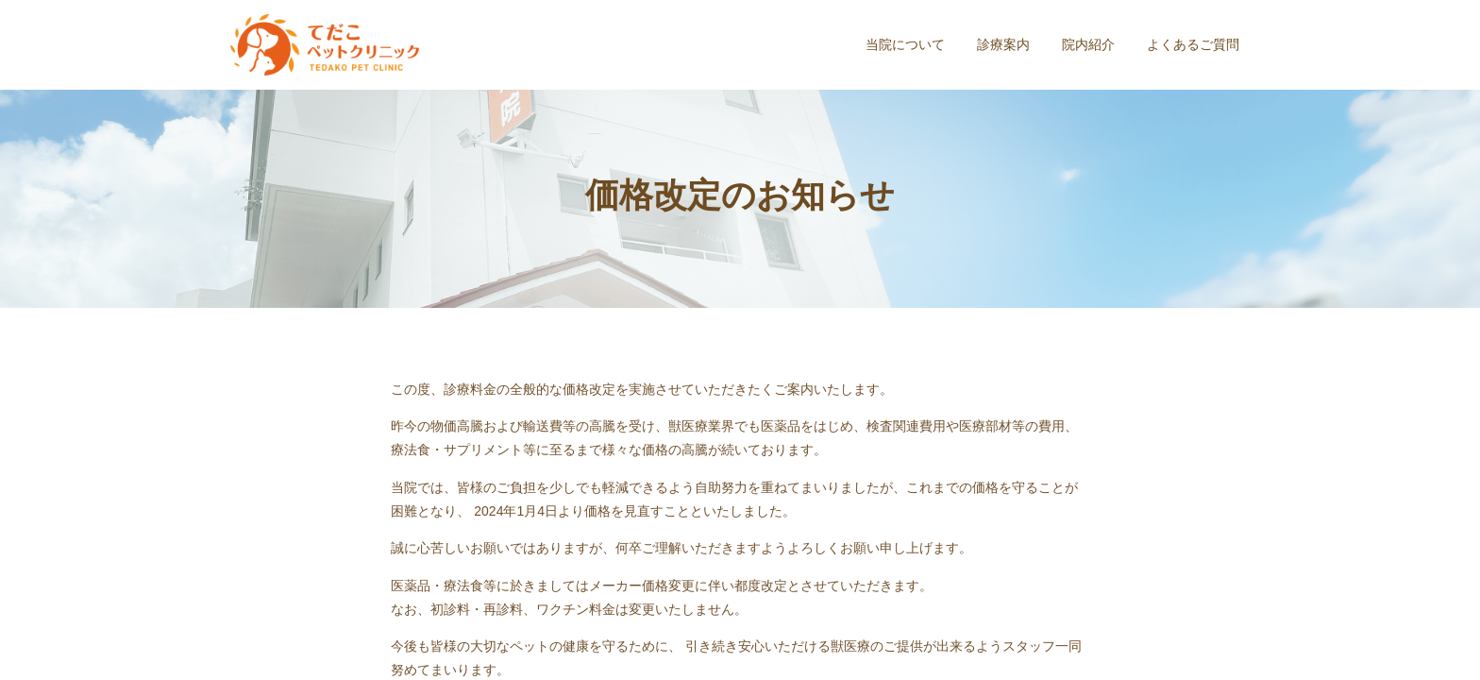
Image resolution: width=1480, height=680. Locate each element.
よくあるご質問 (1193, 44)
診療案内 (1003, 44)
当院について (905, 44)
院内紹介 (1088, 44)
